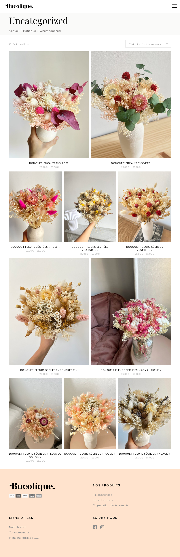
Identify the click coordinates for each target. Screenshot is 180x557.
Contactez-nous (19, 532)
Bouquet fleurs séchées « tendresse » (49, 370)
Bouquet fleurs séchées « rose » (35, 247)
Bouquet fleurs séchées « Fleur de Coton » (35, 455)
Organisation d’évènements (110, 505)
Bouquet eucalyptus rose (49, 163)
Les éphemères (103, 500)
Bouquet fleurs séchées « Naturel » (90, 248)
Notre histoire (17, 527)
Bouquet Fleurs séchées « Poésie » (90, 453)
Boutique (29, 31)
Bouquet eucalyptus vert (131, 163)
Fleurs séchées (102, 494)
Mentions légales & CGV (24, 537)
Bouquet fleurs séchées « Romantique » (131, 370)
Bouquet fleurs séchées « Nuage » (144, 453)
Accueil (14, 31)
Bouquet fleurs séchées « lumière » (144, 248)
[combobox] (148, 44)
